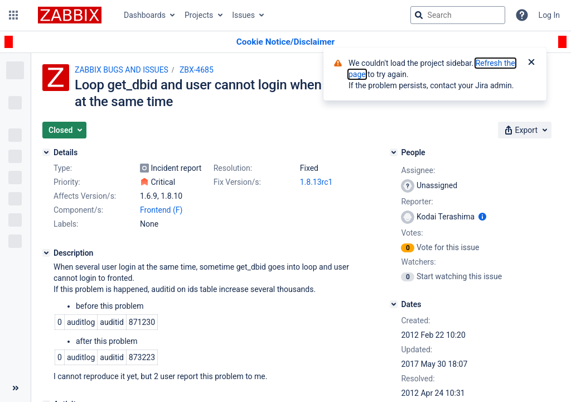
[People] (394, 152)
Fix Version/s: (237, 182)
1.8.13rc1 (316, 182)
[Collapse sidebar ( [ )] (15, 388)
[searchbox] (457, 15)
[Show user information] (482, 216)
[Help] (522, 15)
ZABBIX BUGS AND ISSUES (121, 69)
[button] (13, 15)
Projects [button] (199, 15)
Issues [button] (243, 15)
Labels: (66, 223)
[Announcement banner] (285, 42)
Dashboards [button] (145, 15)
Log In (549, 15)
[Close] (531, 63)
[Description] (46, 253)
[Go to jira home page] (69, 15)
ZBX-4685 (197, 69)
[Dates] (394, 304)
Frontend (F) (161, 209)
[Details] (46, 152)
